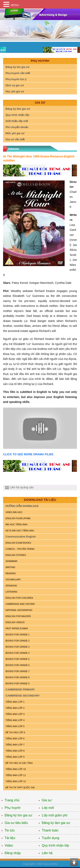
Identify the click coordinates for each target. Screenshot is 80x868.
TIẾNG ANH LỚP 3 (15, 714)
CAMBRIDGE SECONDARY (23, 695)
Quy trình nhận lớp (17, 114)
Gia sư (47, 800)
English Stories (16, 555)
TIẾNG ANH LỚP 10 (16, 769)
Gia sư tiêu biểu (16, 823)
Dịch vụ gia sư (15, 85)
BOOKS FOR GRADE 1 (18, 634)
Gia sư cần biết (15, 139)
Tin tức (10, 830)
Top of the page (74, 862)
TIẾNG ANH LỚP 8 (15, 751)
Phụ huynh (13, 807)
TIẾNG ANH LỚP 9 (15, 757)
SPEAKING (11, 585)
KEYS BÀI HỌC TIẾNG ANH (20, 530)
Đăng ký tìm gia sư (17, 67)
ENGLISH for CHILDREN (19, 598)
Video (9, 845)
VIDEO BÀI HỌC (14, 512)
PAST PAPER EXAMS (17, 628)
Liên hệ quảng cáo (22, 487)
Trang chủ (12, 800)
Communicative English (21, 536)
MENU (15, 5)
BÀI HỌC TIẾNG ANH (16, 524)
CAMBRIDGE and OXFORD (20, 604)
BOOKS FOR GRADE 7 (18, 671)
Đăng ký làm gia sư (18, 108)
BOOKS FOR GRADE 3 (18, 647)
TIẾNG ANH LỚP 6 (15, 738)
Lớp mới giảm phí (54, 815)
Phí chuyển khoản (17, 127)
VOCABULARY (13, 579)
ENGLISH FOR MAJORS (18, 616)
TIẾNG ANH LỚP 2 (15, 708)
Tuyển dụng (50, 838)
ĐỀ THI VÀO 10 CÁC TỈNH (19, 763)
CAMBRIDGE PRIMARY (20, 689)
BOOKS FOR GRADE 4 (18, 653)
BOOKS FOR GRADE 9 (18, 683)
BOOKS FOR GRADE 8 (18, 677)
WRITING (10, 567)
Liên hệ (47, 853)
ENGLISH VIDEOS (15, 622)
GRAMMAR (11, 561)
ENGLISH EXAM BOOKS (18, 543)
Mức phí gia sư (15, 133)
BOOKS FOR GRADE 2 (18, 640)
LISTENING (11, 591)
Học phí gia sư (15, 91)
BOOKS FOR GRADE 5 (18, 659)
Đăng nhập (13, 853)
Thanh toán (50, 830)
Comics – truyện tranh (20, 549)
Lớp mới (48, 807)
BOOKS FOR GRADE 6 (18, 665)
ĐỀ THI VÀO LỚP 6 (15, 732)
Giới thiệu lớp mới (17, 121)
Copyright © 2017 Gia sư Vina (40, 863)
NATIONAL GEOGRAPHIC (19, 610)
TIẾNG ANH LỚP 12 (16, 781)
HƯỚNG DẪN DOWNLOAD (22, 506)
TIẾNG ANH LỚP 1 (15, 702)
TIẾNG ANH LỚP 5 (15, 726)
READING (11, 573)
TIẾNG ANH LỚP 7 (15, 744)
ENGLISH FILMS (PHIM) (18, 518)
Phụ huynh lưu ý (16, 79)
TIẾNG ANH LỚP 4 (15, 720)
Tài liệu (10, 838)
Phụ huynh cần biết (18, 73)
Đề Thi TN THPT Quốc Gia (20, 787)
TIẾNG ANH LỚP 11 (16, 775)
